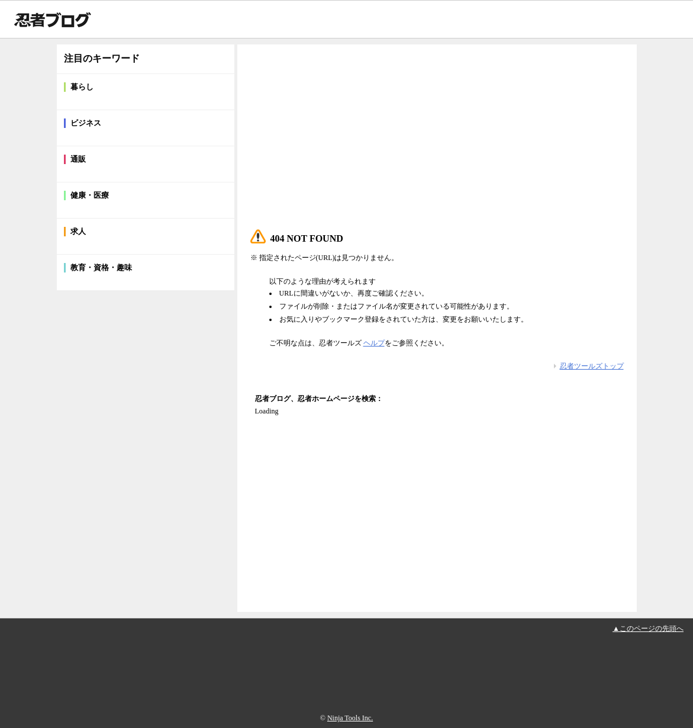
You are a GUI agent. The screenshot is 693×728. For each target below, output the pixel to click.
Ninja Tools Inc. (350, 718)
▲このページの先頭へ (648, 628)
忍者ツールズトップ (592, 366)
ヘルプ (374, 343)
